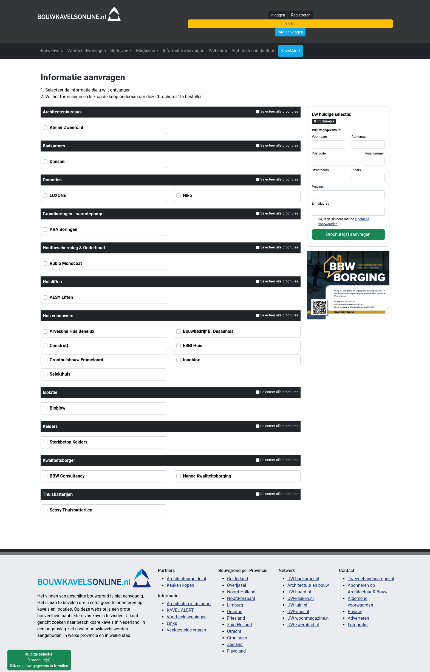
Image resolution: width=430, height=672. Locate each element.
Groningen (237, 637)
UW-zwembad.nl (303, 624)
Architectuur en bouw (308, 585)
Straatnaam (320, 170)
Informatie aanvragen (184, 50)
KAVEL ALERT (180, 610)
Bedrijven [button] (119, 50)
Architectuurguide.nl (186, 578)
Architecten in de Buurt (253, 50)
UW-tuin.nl (297, 605)
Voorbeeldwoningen (86, 50)
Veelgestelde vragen (186, 630)
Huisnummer (374, 153)
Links (172, 623)
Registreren (300, 15)
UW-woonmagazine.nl (308, 618)
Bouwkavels (51, 50)
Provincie (318, 187)
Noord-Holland (241, 591)
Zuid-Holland (239, 624)
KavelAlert (291, 50)
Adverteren (358, 618)
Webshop (218, 50)
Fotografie (357, 624)
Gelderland (237, 578)
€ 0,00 (290, 23)
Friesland (236, 618)
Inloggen (277, 15)
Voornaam (319, 137)
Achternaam (360, 137)
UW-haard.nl (299, 591)
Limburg (235, 605)
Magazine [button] (145, 50)
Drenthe (234, 611)
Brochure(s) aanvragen (348, 234)
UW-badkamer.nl (303, 578)
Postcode (319, 153)
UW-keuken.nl (300, 598)
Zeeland (235, 644)
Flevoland (236, 651)
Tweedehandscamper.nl (371, 578)
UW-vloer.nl (298, 611)
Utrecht (234, 631)
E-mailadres (320, 203)
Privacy (355, 611)
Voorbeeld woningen (186, 616)
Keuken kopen (180, 585)
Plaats (356, 170)
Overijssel (236, 585)
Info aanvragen (290, 32)
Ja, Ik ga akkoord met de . (343, 221)
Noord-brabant (241, 598)
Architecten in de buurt (189, 603)
